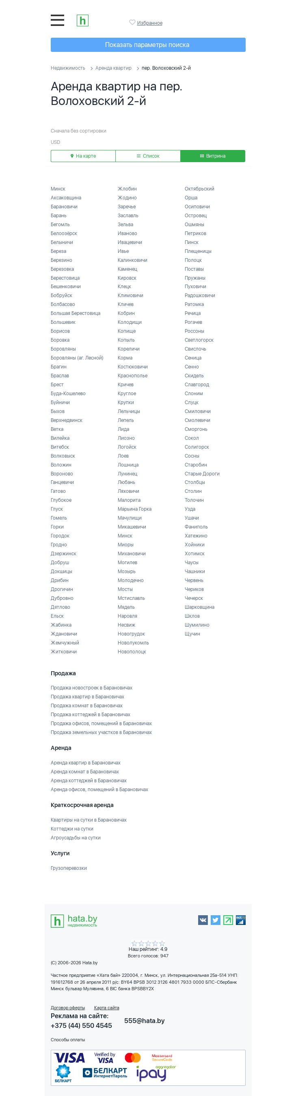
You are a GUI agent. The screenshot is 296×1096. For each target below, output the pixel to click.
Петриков (195, 233)
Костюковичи (133, 367)
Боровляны (63, 349)
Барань (59, 215)
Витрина (212, 156)
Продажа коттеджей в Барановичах (90, 714)
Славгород (197, 384)
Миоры (126, 545)
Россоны (194, 331)
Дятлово (60, 607)
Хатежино (196, 536)
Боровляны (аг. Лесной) (77, 358)
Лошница (128, 465)
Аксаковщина (66, 198)
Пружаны (195, 278)
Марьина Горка (134, 509)
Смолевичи (197, 420)
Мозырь (127, 571)
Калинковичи (132, 260)
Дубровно (62, 598)
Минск (58, 189)
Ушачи (192, 518)
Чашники (195, 571)
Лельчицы (129, 411)
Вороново (62, 474)
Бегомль (60, 224)
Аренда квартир (113, 68)
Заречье (127, 207)
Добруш (60, 562)
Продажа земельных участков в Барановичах (101, 732)
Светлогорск (199, 340)
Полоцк (193, 260)
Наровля (127, 616)
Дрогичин (62, 589)
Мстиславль (131, 598)
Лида (123, 429)
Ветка (57, 429)
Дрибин (60, 580)
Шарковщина (199, 607)
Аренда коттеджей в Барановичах (89, 780)
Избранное (133, 22)
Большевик (63, 322)
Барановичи (64, 207)
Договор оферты (68, 1007)
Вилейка (60, 438)
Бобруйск (61, 295)
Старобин (196, 465)
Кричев (126, 384)
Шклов (192, 616)
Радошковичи (200, 295)
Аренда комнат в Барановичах (85, 772)
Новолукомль (133, 643)
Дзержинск (63, 554)
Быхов (58, 411)
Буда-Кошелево (68, 393)
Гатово (58, 491)
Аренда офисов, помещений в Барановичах (99, 789)
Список (148, 156)
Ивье (123, 251)
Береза (58, 251)
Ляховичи (128, 491)
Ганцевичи (62, 482)
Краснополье (132, 376)
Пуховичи (195, 286)
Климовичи (130, 295)
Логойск (127, 447)
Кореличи (129, 349)
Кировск (127, 278)
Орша (191, 198)
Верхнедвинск (66, 420)
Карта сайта (106, 1007)
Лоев (123, 456)
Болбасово (63, 304)
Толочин (194, 500)
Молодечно (131, 580)
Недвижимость (68, 68)
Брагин (59, 367)
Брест (57, 384)
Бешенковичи (66, 286)
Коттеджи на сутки (72, 829)
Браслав (60, 376)
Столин (193, 491)
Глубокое (61, 500)
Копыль (126, 340)
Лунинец (127, 474)
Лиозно (126, 438)
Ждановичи (64, 634)
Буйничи (60, 402)
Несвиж (126, 625)
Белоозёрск (64, 233)
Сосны (192, 456)
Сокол (192, 438)
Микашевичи (132, 527)
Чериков (194, 589)
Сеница (193, 358)
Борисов (60, 331)
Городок (60, 536)
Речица (193, 313)
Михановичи (132, 554)
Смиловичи (198, 411)
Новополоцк (132, 652)
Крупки (126, 402)
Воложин (61, 465)
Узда (190, 509)
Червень (194, 580)
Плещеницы (198, 251)
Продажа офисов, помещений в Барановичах (101, 723)
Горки (57, 527)
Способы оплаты (68, 1039)
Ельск (57, 616)
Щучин (192, 634)
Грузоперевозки (69, 868)
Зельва (125, 224)
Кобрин (126, 313)
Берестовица (65, 278)
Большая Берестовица (75, 313)
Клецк (124, 286)
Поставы (194, 269)
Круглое (127, 393)
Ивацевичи (130, 242)
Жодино (127, 198)
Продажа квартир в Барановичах (87, 697)
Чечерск (194, 598)
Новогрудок (131, 634)
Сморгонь (196, 429)
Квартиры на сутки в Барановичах (89, 820)
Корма (125, 358)
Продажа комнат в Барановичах (87, 706)
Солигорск (197, 447)
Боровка (60, 340)
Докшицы (61, 571)
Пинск (192, 242)
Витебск (60, 447)
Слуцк (192, 402)
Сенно (192, 367)
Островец (196, 215)
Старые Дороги (202, 474)
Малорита (129, 500)
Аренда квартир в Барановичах (86, 763)
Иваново (127, 233)
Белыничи (62, 242)
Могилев (127, 562)
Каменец (127, 269)
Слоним (194, 393)
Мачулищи (130, 518)
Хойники (195, 545)
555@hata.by (144, 1021)
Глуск (57, 509)
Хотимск (195, 554)
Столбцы (195, 482)
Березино (61, 260)
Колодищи (130, 322)
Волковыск (63, 456)
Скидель (194, 376)
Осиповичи (197, 207)
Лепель (126, 420)
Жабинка (61, 625)
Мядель (126, 607)
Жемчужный (65, 643)
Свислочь (195, 349)
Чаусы (192, 562)
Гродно (59, 545)
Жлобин (127, 189)
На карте (83, 156)
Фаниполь (196, 527)
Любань (126, 482)
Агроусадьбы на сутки (76, 838)
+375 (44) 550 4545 (81, 1026)
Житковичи (64, 652)
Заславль (128, 215)
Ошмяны (194, 224)
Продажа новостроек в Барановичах (91, 688)
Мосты (125, 589)
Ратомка (194, 304)
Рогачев (193, 322)
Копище (127, 331)
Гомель (59, 518)
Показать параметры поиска (147, 45)
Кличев (126, 304)
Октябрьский (199, 189)
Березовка (62, 269)
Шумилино (197, 625)
